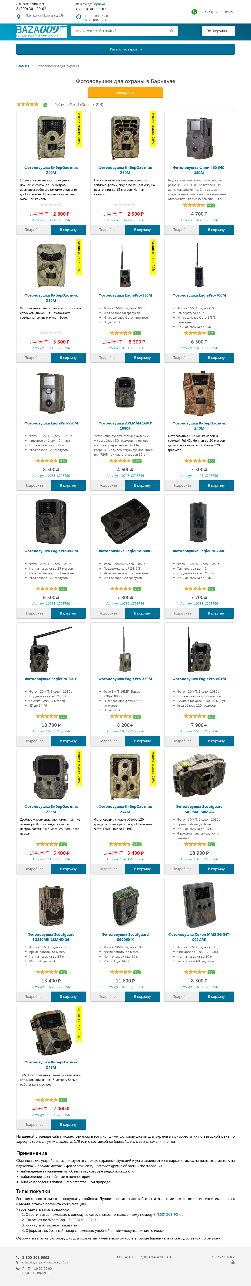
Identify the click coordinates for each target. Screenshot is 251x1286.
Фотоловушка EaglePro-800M (51, 550)
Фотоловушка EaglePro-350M (125, 678)
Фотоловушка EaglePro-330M (125, 295)
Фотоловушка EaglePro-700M (199, 295)
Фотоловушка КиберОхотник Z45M (51, 1064)
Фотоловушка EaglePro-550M (51, 423)
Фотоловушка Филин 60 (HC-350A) (199, 169)
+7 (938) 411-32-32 (82, 1219)
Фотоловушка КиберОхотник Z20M (51, 169)
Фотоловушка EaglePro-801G (51, 678)
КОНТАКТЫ (125, 1257)
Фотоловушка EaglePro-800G (125, 550)
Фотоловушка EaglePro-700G (199, 550)
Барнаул (99, 4)
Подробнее (33, 229)
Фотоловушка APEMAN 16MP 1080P (125, 425)
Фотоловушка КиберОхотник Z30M (125, 169)
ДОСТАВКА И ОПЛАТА (156, 1257)
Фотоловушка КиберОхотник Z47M (125, 808)
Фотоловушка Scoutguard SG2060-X (125, 936)
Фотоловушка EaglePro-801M (199, 678)
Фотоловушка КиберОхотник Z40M (199, 425)
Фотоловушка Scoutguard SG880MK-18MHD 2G (51, 936)
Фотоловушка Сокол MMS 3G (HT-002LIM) (199, 936)
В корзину (68, 229)
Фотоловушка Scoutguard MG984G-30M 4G (199, 808)
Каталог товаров (126, 49)
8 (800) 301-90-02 (31, 8)
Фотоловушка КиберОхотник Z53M (51, 808)
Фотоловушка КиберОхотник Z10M (51, 297)
